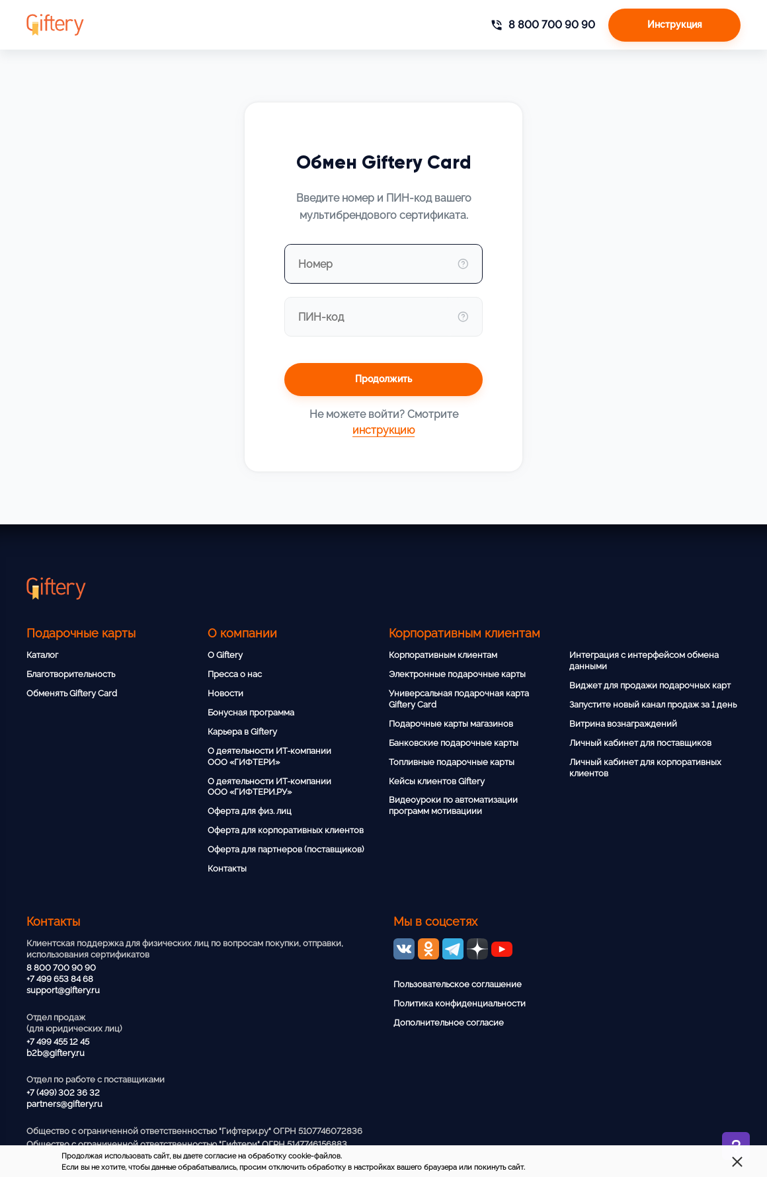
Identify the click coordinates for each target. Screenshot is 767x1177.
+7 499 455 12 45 (57, 1042)
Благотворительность (70, 674)
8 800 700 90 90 (61, 968)
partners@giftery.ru (64, 1104)
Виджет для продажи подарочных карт (650, 685)
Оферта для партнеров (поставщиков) (286, 849)
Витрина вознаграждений (623, 724)
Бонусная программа (251, 712)
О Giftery (225, 655)
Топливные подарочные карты (451, 762)
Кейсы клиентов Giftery (437, 781)
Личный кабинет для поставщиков (640, 743)
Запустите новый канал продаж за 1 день (653, 705)
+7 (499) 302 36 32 (63, 1093)
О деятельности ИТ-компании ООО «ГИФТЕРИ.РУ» (269, 786)
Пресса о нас (235, 674)
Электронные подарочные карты (457, 674)
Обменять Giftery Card (71, 693)
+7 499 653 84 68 (59, 979)
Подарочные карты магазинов (451, 724)
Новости (225, 693)
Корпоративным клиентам (443, 655)
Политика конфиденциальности (459, 1003)
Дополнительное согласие (448, 1023)
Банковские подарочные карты (453, 743)
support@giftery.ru (63, 990)
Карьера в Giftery (242, 732)
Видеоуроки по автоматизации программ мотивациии (453, 805)
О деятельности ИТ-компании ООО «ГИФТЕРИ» (269, 756)
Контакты (227, 868)
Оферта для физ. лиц (250, 811)
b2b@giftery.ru (55, 1053)
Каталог (42, 655)
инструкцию (383, 430)
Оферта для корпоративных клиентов (286, 830)
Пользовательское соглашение (457, 984)
